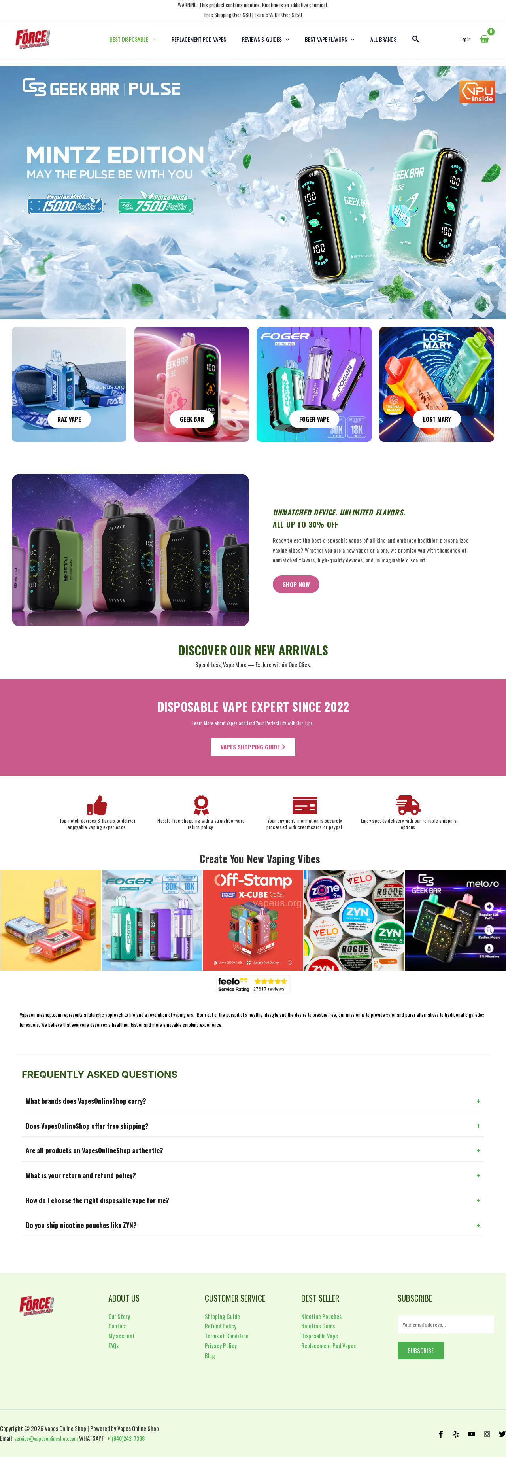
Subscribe (421, 1350)
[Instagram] (487, 1434)
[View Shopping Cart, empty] (484, 39)
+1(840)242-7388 (135, 1438)
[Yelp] (456, 1434)
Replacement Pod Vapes (328, 1344)
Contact (117, 1325)
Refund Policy (220, 1325)
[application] (161, 39)
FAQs (113, 1344)
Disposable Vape (319, 1334)
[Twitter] (502, 1434)
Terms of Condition (227, 1334)
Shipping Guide (222, 1315)
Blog (210, 1354)
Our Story (119, 1315)
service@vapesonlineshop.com (49, 1438)
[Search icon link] (404, 39)
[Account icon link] (466, 39)
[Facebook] (440, 1434)
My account (121, 1334)
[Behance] (471, 1434)
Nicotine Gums (318, 1325)
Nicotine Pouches (321, 1315)
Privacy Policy (221, 1344)
